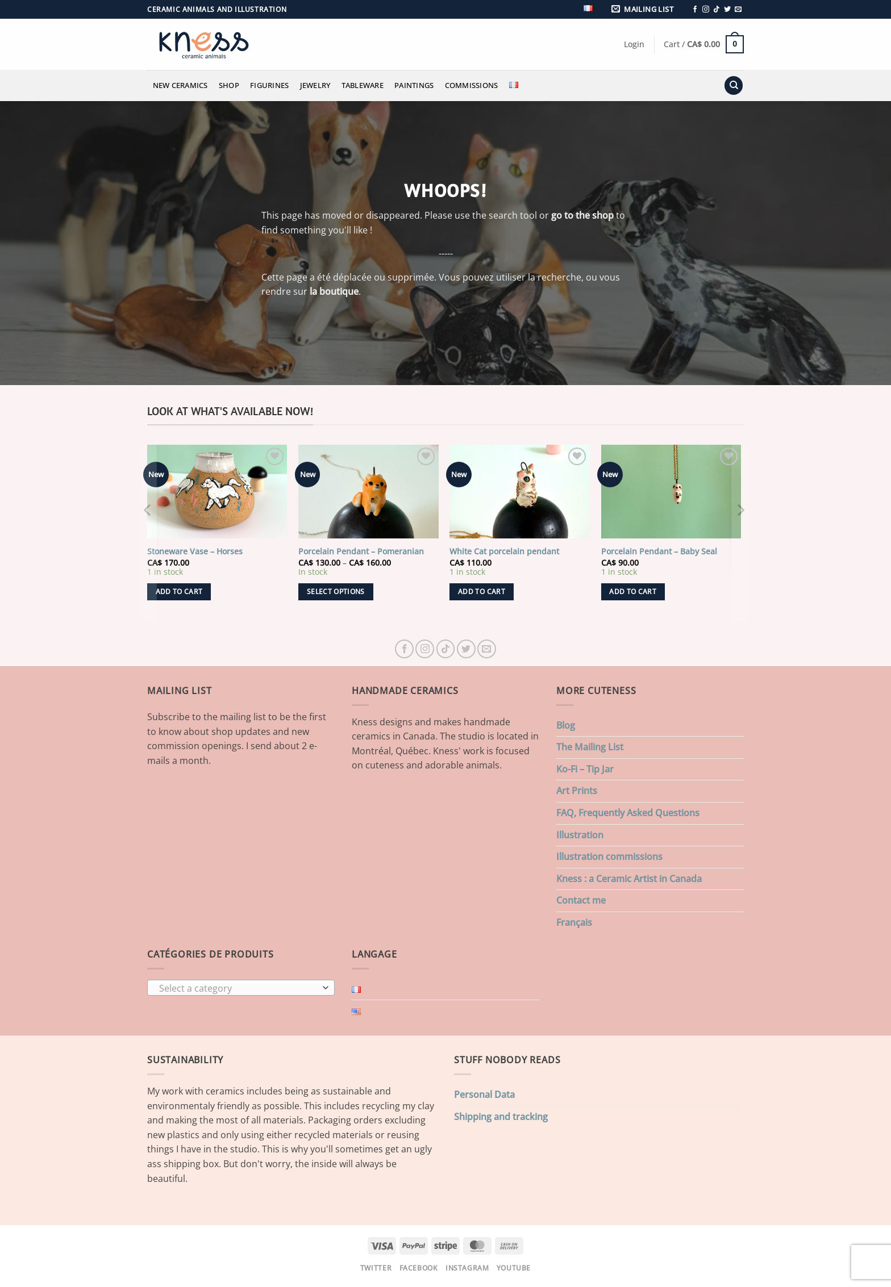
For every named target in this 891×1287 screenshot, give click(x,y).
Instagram (467, 1268)
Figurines (269, 85)
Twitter (376, 1268)
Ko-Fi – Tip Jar (585, 769)
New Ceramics (180, 85)
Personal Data (484, 1094)
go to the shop (582, 215)
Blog (565, 725)
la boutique (334, 291)
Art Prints (576, 790)
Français (574, 922)
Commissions (471, 85)
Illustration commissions (609, 856)
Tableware (363, 85)
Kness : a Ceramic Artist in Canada (629, 878)
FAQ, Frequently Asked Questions (628, 813)
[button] (644, 9)
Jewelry (315, 85)
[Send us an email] (738, 10)
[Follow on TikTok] (716, 10)
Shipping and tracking (501, 1116)
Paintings (414, 85)
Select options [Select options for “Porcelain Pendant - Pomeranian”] (336, 591)
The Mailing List (589, 747)
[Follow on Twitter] (727, 10)
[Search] (734, 85)
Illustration (579, 835)
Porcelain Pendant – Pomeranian (361, 551)
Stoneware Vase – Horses (195, 551)
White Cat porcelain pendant (504, 551)
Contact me (581, 900)
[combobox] (241, 988)
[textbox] (238, 988)
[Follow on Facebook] (695, 10)
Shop (229, 85)
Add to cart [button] (179, 591)
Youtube (514, 1268)
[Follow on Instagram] (705, 10)
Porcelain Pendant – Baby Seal (659, 551)
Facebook (418, 1268)
